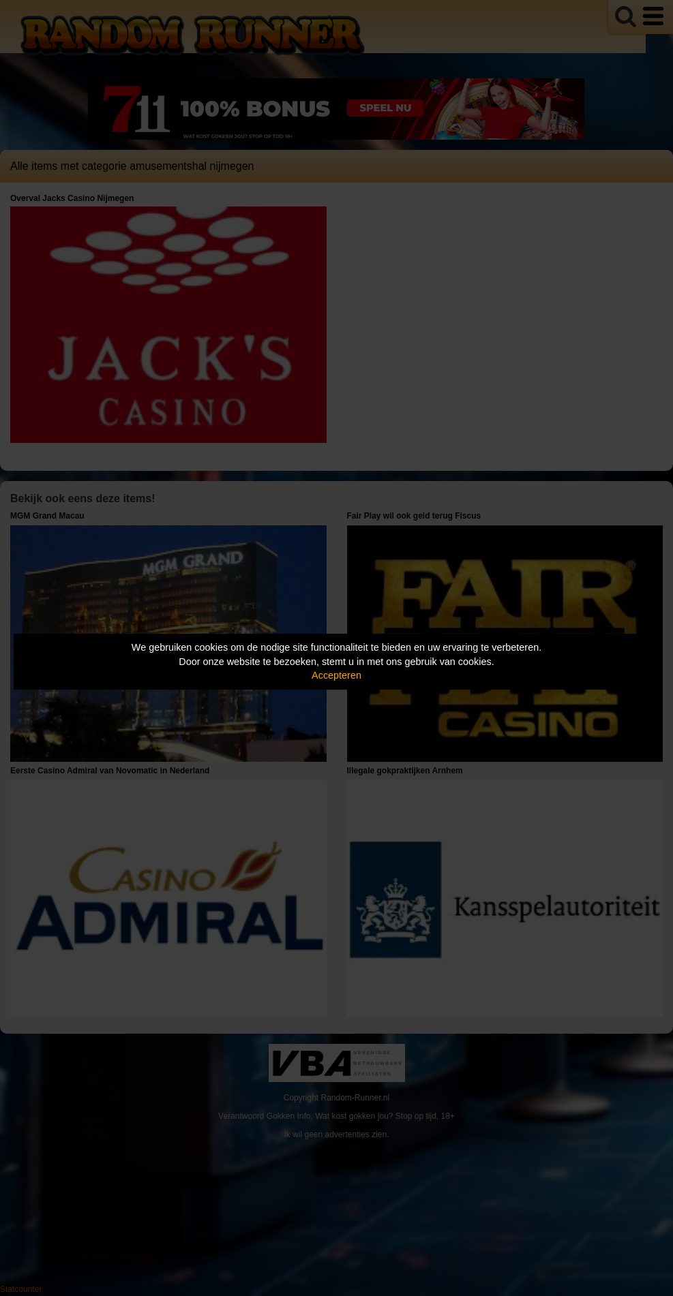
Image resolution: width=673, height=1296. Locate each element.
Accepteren (336, 675)
